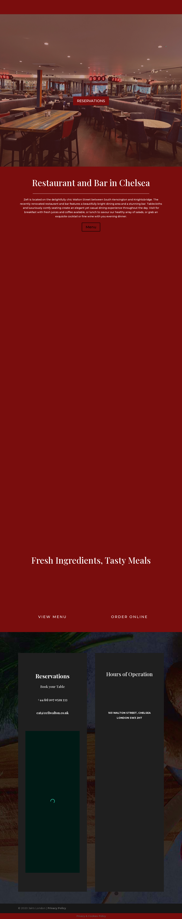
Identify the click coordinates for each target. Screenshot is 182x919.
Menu (91, 227)
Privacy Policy (57, 908)
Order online (129, 617)
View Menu (52, 617)
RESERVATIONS (91, 101)
